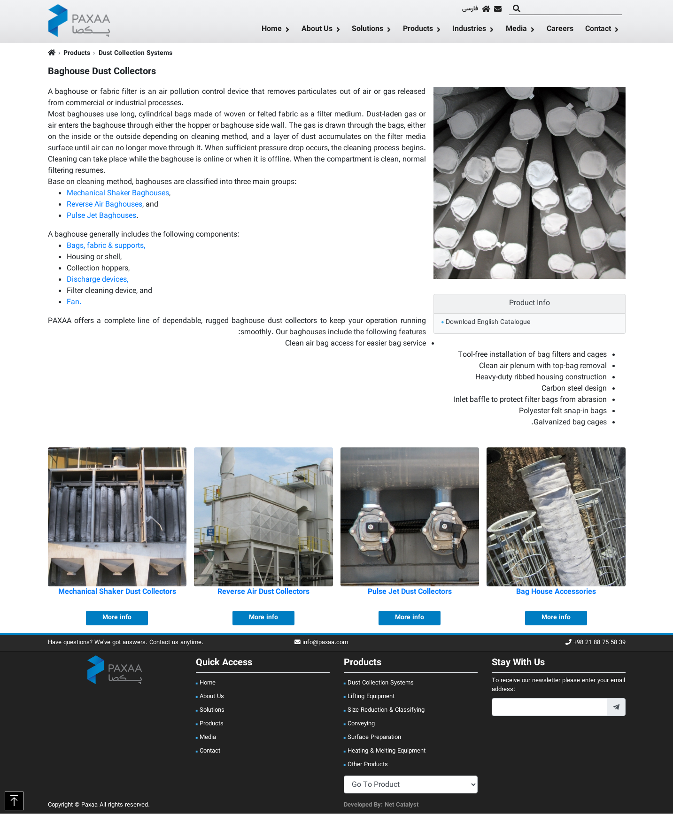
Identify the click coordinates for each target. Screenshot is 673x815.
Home (272, 30)
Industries (469, 30)
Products (418, 30)
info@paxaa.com (321, 644)
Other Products (368, 766)
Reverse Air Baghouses (104, 207)
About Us (317, 30)
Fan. (74, 304)
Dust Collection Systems (135, 55)
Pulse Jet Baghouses (101, 218)
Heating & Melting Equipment (386, 752)
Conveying (361, 725)
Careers (560, 30)
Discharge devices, (97, 282)
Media (516, 30)
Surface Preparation (374, 739)
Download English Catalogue (488, 324)
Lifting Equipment (371, 698)
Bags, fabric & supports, (106, 248)
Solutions (367, 30)
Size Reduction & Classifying (386, 711)
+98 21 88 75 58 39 (595, 644)
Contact (598, 30)
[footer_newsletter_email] (549, 709)
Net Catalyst (401, 806)
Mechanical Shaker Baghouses (118, 195)
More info (117, 619)
